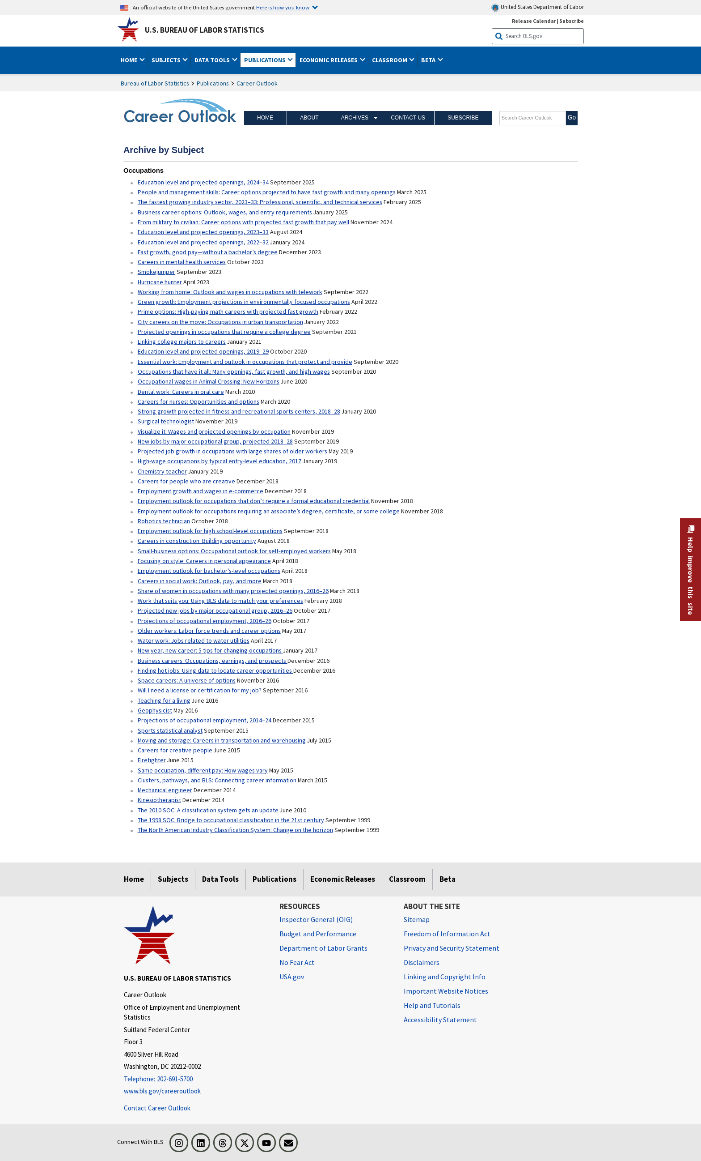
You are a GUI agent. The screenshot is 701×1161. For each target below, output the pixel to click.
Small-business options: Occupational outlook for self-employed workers (234, 551)
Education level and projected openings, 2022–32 (203, 242)
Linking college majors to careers (182, 341)
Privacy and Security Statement (451, 947)
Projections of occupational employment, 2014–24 (204, 720)
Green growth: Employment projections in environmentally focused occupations (244, 302)
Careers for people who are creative (186, 481)
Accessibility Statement (440, 1019)
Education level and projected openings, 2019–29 (203, 351)
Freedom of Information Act (447, 933)
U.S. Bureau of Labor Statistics (204, 30)
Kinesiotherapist (159, 800)
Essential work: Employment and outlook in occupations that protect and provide (245, 362)
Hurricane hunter (160, 282)
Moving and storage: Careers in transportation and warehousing (222, 740)
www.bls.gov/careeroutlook (162, 1091)
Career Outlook (257, 83)
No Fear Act (297, 962)
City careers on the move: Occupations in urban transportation (220, 322)
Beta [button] (429, 60)
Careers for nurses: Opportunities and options (198, 401)
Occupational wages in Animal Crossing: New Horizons (208, 381)
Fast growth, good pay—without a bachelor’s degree (208, 252)
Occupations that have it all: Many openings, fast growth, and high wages (234, 371)
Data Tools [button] (212, 60)
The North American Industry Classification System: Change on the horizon (235, 830)
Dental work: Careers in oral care (181, 392)
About (309, 118)
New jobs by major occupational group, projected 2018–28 (215, 441)
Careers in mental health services (182, 262)
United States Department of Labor (537, 7)
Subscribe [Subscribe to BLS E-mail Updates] (571, 20)
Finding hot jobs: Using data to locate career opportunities (215, 670)
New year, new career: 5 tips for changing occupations (210, 650)
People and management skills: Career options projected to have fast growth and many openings (267, 192)
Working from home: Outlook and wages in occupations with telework (230, 292)
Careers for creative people (175, 750)
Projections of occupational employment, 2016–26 (204, 621)
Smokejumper (156, 272)
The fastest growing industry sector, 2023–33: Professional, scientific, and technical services (260, 202)
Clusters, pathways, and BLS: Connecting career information (217, 780)
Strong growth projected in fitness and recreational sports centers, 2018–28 (239, 411)
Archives (354, 118)
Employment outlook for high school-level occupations (210, 531)
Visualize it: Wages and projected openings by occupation (214, 431)
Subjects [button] (167, 60)
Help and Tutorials (432, 1005)
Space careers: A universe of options (187, 680)
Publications (213, 83)
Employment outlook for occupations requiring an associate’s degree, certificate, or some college (269, 511)
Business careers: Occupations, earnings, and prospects (212, 661)
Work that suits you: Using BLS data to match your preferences (220, 601)
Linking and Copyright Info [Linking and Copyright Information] (445, 976)
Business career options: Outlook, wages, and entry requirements (225, 212)
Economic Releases (342, 879)
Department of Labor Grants (323, 947)
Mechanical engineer (165, 790)
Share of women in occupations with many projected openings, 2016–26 (233, 591)
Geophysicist (155, 710)
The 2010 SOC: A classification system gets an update (208, 810)
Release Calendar (534, 20)
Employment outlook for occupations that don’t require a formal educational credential (254, 501)
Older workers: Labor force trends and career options (209, 631)
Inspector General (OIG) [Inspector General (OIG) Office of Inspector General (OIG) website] (316, 919)
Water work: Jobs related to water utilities (193, 640)
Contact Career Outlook (157, 1108)
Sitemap (417, 919)
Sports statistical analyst (170, 730)
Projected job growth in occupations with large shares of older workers (232, 451)
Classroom (407, 879)
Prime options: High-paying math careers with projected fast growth (228, 311)
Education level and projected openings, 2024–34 (203, 182)
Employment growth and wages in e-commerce (200, 491)
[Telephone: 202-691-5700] (195, 1079)
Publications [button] (265, 60)
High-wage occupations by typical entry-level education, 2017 (219, 461)
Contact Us (408, 118)
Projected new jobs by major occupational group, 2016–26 (215, 610)
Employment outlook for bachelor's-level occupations (209, 571)
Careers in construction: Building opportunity (197, 541)
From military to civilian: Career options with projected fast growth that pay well (243, 222)
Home (265, 118)
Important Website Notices (446, 990)
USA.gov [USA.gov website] (291, 976)
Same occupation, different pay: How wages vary (203, 770)
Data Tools (220, 879)
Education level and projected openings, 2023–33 (203, 232)
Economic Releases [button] (329, 60)
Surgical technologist (166, 421)
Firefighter (152, 760)
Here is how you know (282, 7)
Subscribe (463, 118)
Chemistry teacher (162, 471)
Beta (447, 879)
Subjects (173, 879)
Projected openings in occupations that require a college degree (224, 332)
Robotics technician (164, 521)
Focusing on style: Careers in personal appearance (204, 561)
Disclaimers (421, 962)
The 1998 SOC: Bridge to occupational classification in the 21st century (231, 820)
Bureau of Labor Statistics (155, 83)
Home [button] (130, 60)
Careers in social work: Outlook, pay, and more (200, 581)
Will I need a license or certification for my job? (200, 690)
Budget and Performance (317, 933)
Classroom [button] (390, 60)
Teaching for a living (164, 700)
